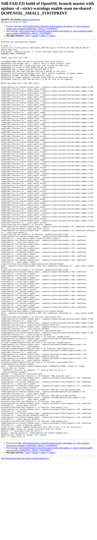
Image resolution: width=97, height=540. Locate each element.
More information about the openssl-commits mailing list (25, 538)
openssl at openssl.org (30, 19)
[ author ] (52, 36)
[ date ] (28, 36)
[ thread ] (35, 36)
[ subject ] (43, 36)
